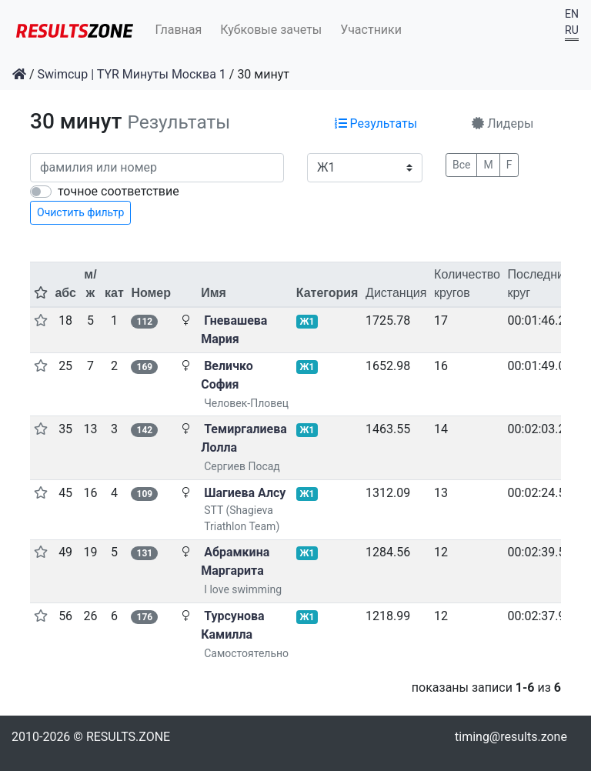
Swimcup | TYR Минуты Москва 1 (132, 74)
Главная (178, 29)
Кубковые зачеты (271, 29)
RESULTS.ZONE (128, 736)
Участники (371, 29)
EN (572, 14)
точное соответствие (118, 191)
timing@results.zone (511, 736)
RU (572, 30)
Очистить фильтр (80, 212)
